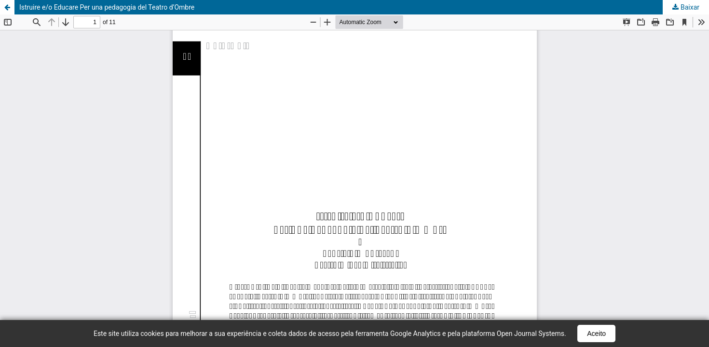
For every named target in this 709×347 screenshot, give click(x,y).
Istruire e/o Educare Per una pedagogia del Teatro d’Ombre (106, 7)
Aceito (596, 333)
